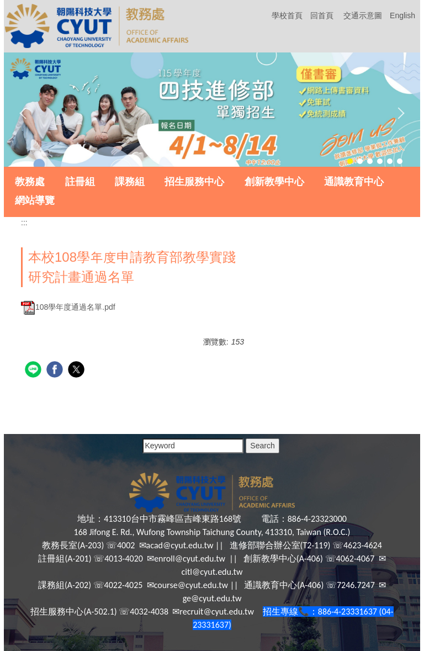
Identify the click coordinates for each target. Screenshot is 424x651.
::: (24, 222)
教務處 (30, 181)
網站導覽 (35, 200)
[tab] (350, 161)
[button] (25, 113)
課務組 (130, 181)
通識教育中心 (354, 181)
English (402, 15)
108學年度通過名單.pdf (68, 307)
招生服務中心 (194, 181)
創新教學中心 (274, 181)
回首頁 (321, 15)
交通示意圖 (362, 15)
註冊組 (80, 181)
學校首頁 (287, 15)
